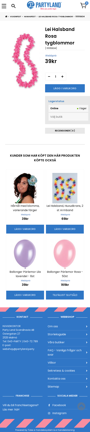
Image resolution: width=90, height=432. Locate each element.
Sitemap (68, 387)
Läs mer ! (11, 410)
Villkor (68, 363)
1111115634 (80, 16)
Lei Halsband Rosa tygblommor (56, 16)
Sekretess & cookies (68, 371)
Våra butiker (68, 342)
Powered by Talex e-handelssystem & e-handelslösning (45, 430)
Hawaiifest (30, 16)
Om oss (68, 326)
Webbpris (50, 55)
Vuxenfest (15, 16)
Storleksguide (68, 334)
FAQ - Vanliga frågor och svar (68, 352)
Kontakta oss (68, 379)
